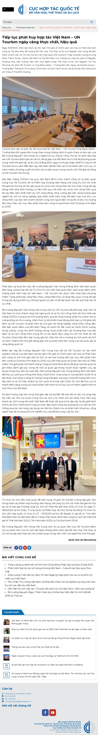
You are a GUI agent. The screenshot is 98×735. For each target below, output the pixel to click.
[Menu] (8, 9)
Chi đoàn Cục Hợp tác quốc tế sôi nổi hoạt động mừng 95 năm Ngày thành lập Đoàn (50, 638)
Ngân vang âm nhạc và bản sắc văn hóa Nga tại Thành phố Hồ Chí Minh (45, 656)
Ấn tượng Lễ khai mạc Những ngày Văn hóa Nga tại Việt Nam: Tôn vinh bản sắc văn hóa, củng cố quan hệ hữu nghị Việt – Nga (53, 675)
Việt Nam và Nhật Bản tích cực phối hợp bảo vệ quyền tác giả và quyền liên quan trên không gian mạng (53, 622)
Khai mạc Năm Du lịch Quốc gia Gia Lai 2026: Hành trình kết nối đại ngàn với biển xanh (51, 629)
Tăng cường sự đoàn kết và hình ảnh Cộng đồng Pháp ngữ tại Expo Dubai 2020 (50, 564)
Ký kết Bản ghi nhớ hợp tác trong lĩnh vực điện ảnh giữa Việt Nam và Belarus (47, 665)
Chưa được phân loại (25, 27)
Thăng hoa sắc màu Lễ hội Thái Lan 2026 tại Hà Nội (35, 647)
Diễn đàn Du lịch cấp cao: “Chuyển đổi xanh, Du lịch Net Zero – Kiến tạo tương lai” (51, 588)
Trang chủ (6, 27)
